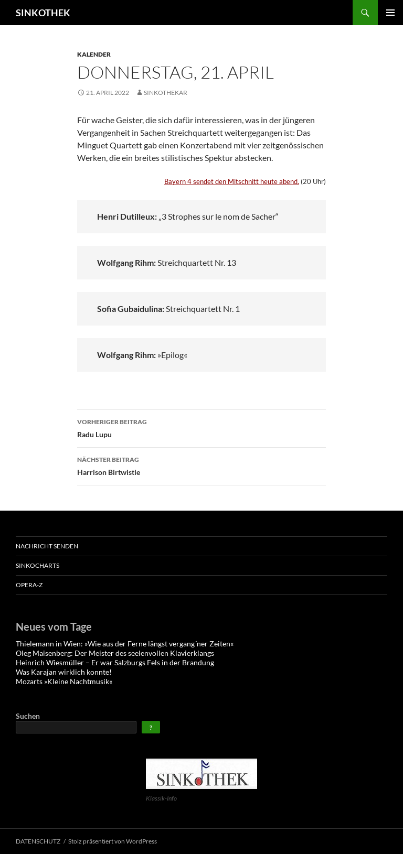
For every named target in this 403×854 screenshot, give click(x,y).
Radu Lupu (201, 427)
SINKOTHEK (43, 12)
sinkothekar (165, 92)
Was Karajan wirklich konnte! (64, 671)
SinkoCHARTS (37, 565)
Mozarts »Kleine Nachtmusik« (64, 681)
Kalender (94, 54)
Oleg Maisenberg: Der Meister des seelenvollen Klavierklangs (116, 652)
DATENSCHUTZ (38, 841)
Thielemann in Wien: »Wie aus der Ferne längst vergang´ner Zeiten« (125, 643)
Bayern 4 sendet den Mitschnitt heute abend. (231, 181)
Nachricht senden (47, 546)
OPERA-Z (29, 585)
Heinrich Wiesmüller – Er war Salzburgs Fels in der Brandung (115, 662)
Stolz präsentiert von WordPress (112, 841)
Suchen (28, 715)
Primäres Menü (390, 12)
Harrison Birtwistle (201, 465)
